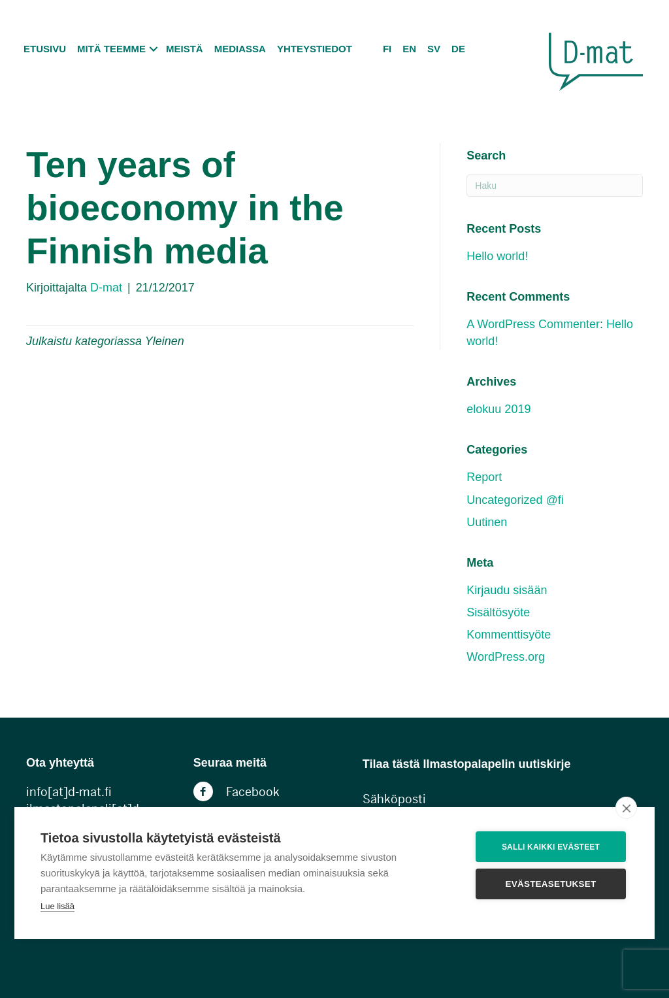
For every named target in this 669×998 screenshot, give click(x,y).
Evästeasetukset (551, 884)
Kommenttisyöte (508, 634)
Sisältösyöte (498, 612)
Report (484, 477)
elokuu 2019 (498, 409)
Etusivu (45, 48)
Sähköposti (394, 799)
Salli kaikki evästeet (551, 847)
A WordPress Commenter (533, 324)
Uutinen (486, 522)
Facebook (253, 791)
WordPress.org (505, 656)
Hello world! (497, 256)
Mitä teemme (111, 48)
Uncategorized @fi (514, 500)
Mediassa (240, 48)
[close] (626, 808)
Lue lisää (57, 906)
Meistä (184, 48)
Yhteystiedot (314, 48)
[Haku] (554, 186)
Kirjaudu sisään (506, 590)
